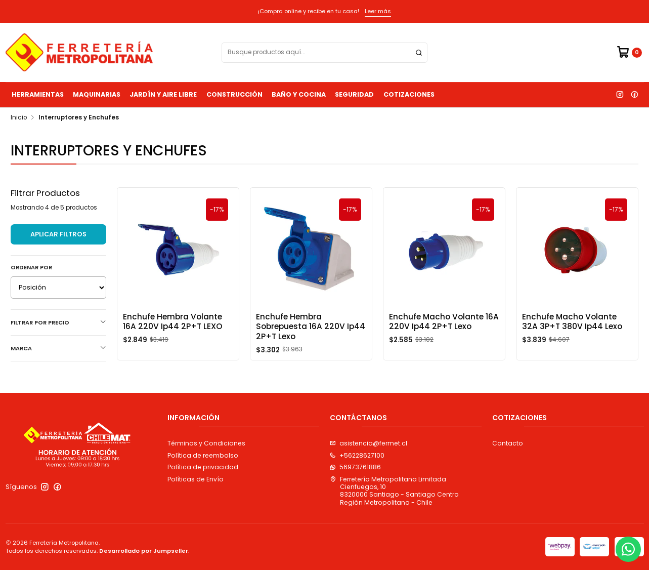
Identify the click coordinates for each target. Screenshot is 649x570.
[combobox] (324, 53)
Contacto (507, 443)
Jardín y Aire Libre (163, 94)
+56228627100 (357, 455)
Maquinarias (96, 94)
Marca (58, 348)
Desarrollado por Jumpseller (143, 551)
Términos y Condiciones (206, 443)
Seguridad (354, 94)
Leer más (378, 11)
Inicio (19, 118)
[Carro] (629, 52)
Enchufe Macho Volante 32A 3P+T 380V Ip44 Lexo (572, 321)
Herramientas (38, 94)
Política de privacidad (202, 467)
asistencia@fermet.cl (368, 443)
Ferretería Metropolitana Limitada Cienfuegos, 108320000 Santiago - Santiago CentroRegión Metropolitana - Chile (394, 491)
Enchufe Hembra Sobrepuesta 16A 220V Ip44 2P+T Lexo (310, 326)
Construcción (234, 94)
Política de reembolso (202, 455)
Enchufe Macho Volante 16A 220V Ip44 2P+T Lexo (444, 321)
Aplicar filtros (58, 234)
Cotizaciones (409, 94)
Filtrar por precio (58, 322)
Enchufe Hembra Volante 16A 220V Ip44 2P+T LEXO (173, 321)
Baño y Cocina (299, 94)
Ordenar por (31, 267)
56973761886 (355, 467)
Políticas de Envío (195, 479)
